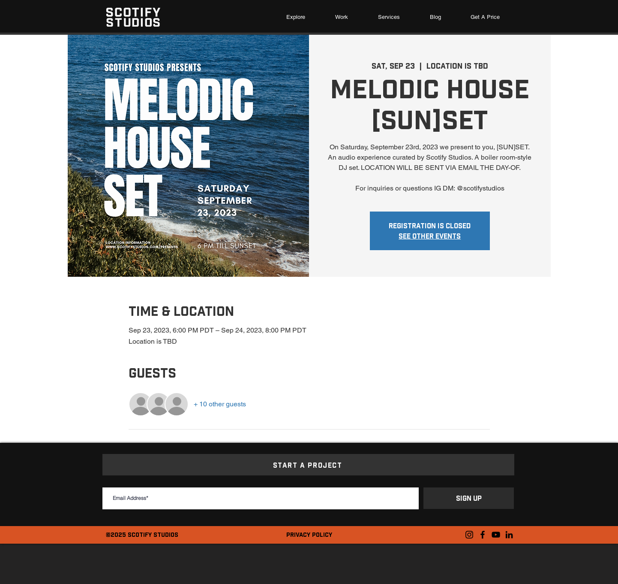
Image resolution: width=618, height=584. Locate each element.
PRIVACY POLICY (309, 534)
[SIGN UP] (468, 498)
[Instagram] (469, 535)
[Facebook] (482, 535)
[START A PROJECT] (308, 464)
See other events (430, 236)
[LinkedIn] (509, 535)
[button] (389, 17)
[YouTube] (496, 535)
